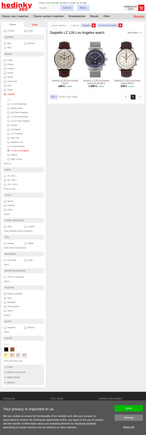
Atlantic (12, 125)
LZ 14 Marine (15, 133)
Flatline (12, 155)
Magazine (139, 16)
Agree (128, 408)
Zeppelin (9, 94)
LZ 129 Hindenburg (17, 116)
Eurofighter (14, 129)
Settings (128, 417)
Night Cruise (14, 159)
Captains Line (15, 142)
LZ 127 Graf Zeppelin (18, 121)
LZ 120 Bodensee (17, 104)
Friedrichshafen (16, 146)
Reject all (128, 427)
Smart (34, 24)
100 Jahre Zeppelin (17, 112)
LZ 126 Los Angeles (18, 150)
